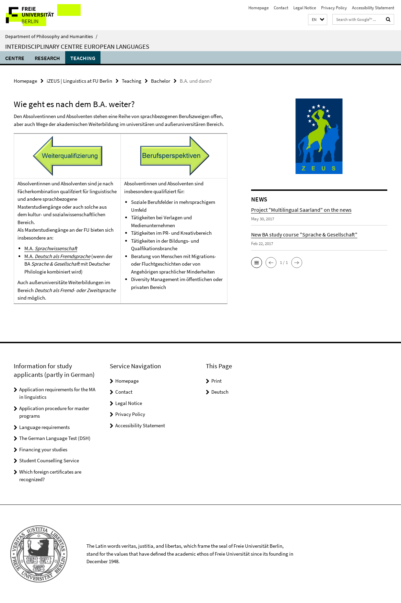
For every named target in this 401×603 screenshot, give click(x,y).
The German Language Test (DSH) (55, 438)
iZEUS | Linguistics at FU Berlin (79, 81)
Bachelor (160, 81)
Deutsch (219, 392)
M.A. (50, 248)
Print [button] (216, 381)
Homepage (258, 8)
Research (47, 58)
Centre (14, 58)
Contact (281, 8)
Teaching (82, 58)
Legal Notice (304, 8)
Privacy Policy (334, 8)
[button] (317, 19)
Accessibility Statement (373, 8)
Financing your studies (43, 449)
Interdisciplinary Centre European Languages (77, 46)
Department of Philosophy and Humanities (51, 36)
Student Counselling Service (49, 460)
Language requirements (44, 427)
